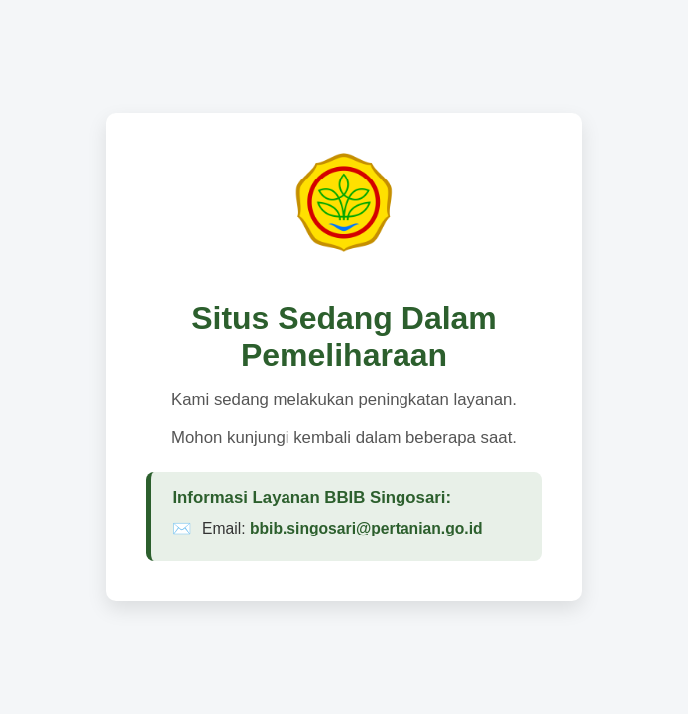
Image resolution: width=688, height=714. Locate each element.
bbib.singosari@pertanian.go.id (366, 528)
